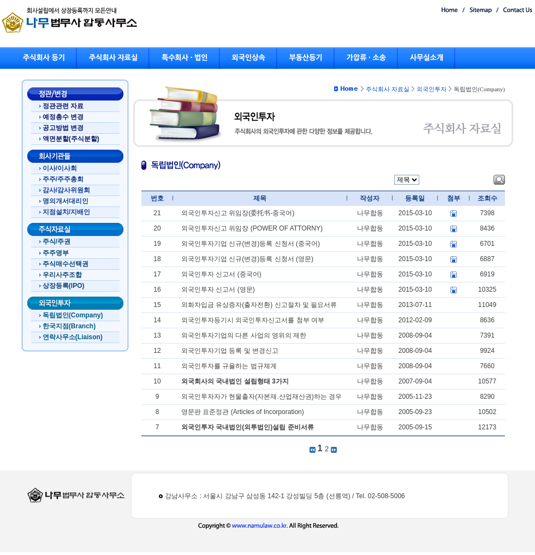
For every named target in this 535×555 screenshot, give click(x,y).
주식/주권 (56, 241)
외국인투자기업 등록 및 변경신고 (229, 351)
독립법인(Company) (73, 315)
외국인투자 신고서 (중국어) (221, 274)
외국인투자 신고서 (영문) (218, 289)
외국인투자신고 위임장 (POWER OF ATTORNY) (252, 228)
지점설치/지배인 (66, 212)
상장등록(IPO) (64, 286)
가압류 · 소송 (366, 57)
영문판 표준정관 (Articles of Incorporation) (242, 412)
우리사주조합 (62, 275)
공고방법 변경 (63, 128)
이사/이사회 (60, 168)
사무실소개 (426, 57)
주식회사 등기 (44, 57)
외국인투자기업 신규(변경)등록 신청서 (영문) (247, 259)
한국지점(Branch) (69, 326)
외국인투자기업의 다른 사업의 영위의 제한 (243, 335)
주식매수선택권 (65, 264)
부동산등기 (306, 57)
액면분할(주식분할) (71, 139)
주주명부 (56, 253)
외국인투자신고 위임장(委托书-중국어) (237, 213)
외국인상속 (248, 57)
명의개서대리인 (65, 201)
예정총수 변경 (63, 117)
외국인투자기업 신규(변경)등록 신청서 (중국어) (250, 243)
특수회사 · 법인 (184, 57)
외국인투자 (432, 89)
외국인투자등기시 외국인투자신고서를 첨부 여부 (252, 320)
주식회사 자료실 (113, 57)
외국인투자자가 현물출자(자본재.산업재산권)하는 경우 (261, 396)
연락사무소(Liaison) (73, 337)
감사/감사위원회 (66, 190)
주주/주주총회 (63, 179)
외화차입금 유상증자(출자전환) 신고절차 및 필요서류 (259, 305)
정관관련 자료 (63, 106)
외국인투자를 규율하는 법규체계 (229, 366)
